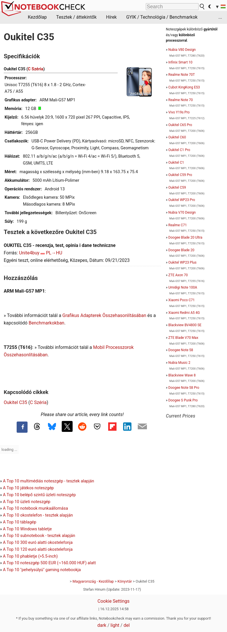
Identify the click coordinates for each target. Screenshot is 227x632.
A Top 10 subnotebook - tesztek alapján (39, 535)
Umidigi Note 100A (182, 287)
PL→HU (54, 253)
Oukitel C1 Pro (179, 150)
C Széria (35, 69)
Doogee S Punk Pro (183, 400)
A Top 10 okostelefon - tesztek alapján (38, 515)
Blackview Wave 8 (182, 375)
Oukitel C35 (15, 402)
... (220, 17)
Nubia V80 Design (182, 50)
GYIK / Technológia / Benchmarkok (162, 17)
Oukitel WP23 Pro (181, 200)
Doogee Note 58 (180, 350)
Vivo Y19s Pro (179, 112)
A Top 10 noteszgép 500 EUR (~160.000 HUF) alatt (49, 563)
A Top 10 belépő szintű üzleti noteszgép (39, 494)
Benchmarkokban (47, 323)
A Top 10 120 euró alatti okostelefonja (38, 549)
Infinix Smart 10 (180, 62)
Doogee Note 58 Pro (183, 388)
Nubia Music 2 (179, 363)
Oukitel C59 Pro (180, 175)
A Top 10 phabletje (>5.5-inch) (30, 556)
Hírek (111, 17)
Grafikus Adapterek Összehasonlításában (104, 315)
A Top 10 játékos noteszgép (28, 488)
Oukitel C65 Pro (180, 125)
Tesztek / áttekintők (76, 17)
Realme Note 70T (181, 75)
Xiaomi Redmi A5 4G (184, 313)
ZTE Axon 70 (178, 275)
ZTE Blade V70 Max (183, 338)
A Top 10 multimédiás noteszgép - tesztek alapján (48, 481)
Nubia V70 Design (182, 212)
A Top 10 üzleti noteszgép (26, 501)
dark (101, 625)
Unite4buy (29, 253)
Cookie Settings (114, 601)
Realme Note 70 (180, 100)
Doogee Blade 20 (181, 250)
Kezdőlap (37, 17)
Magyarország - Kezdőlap (93, 581)
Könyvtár (125, 581)
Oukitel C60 (177, 137)
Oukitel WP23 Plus (182, 262)
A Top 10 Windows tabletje (27, 529)
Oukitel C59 (177, 187)
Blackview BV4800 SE (184, 325)
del (126, 625)
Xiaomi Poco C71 (181, 300)
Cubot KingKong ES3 (184, 87)
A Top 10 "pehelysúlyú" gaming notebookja (42, 569)
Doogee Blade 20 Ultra (185, 237)
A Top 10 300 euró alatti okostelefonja (38, 542)
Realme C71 (177, 225)
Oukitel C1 (176, 163)
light (114, 625)
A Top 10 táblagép (19, 522)
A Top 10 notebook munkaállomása (35, 508)
